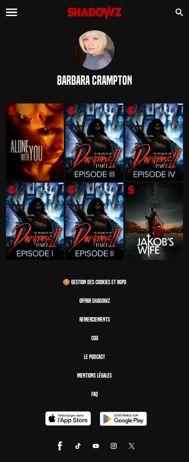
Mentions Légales (94, 375)
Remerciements (94, 319)
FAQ (94, 394)
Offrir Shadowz (94, 300)
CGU (94, 338)
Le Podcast (94, 356)
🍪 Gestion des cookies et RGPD (94, 282)
